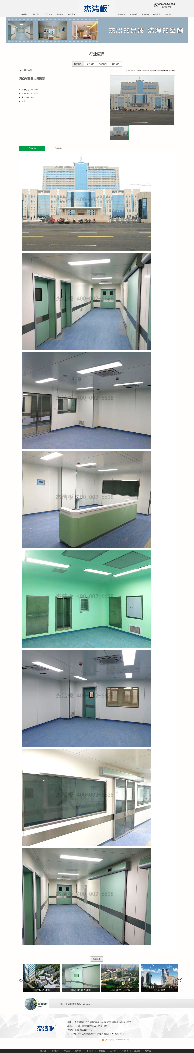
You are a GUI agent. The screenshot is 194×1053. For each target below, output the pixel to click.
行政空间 (103, 64)
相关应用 (96, 959)
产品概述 (32, 148)
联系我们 (168, 14)
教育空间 (115, 64)
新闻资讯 (121, 14)
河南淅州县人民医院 (168, 71)
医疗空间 (78, 64)
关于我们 (36, 14)
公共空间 (90, 64)
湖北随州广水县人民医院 (81, 990)
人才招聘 (133, 14)
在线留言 (156, 14)
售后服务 (145, 14)
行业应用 (71, 14)
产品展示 (48, 14)
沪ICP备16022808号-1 (83, 1030)
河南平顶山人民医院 (42, 990)
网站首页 (25, 14)
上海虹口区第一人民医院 (120, 990)
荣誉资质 (60, 14)
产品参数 (58, 148)
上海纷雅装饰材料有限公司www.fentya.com (75, 1004)
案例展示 (90, 1051)
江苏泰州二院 (159, 990)
